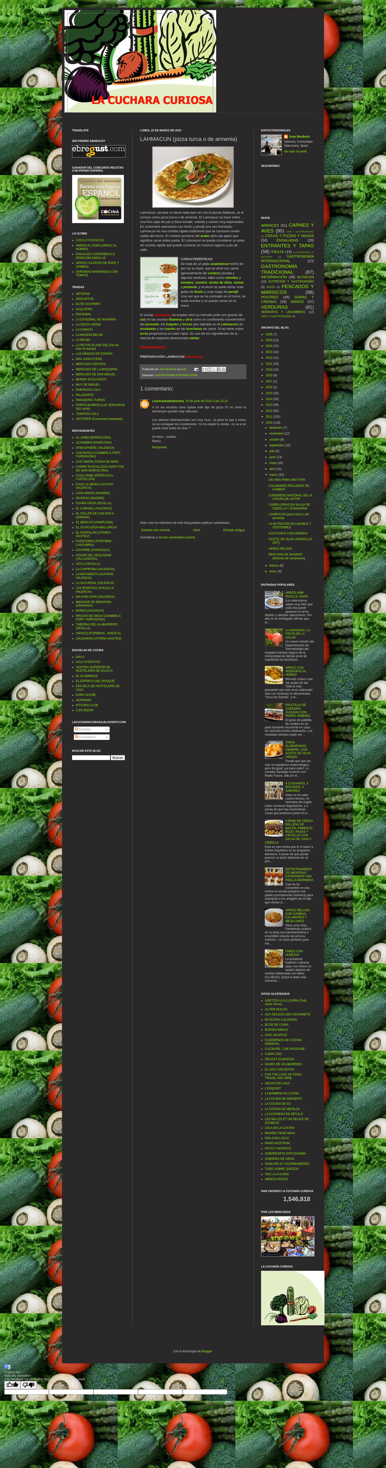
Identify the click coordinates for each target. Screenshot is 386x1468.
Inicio (196, 530)
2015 (269, 393)
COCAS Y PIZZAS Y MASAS (289, 236)
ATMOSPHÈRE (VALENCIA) (95, 448)
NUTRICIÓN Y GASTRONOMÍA (291, 281)
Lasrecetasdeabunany (168, 401)
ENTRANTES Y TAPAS (287, 245)
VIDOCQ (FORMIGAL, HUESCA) (98, 633)
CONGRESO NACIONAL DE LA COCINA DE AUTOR (290, 497)
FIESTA (277, 252)
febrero (274, 565)
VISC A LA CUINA (277, 1174)
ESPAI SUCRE (86, 695)
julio (272, 451)
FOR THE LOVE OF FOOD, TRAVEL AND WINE (283, 1076)
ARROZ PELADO (280, 548)
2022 (269, 358)
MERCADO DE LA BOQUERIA (96, 369)
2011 (269, 416)
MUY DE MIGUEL (88, 384)
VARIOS (297, 302)
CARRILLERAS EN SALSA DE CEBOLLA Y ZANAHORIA (289, 506)
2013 (269, 405)
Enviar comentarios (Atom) (177, 537)
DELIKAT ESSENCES (280, 1059)
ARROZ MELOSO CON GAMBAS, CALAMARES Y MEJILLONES (297, 915)
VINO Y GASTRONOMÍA (276, 316)
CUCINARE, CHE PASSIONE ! (285, 1049)
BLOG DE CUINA (276, 1024)
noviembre (276, 433)
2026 (269, 334)
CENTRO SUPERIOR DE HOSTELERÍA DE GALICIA (94, 668)
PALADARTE (84, 395)
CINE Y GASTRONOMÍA (300, 231)
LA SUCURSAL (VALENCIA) (95, 583)
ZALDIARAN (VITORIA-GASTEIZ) (99, 638)
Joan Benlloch (299, 136)
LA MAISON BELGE (89, 335)
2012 (269, 411)
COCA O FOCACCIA (90, 240)
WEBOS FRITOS (276, 1179)
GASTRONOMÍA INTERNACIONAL (176, 375)
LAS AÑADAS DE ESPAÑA (94, 353)
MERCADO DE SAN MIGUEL (96, 374)
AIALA (80, 657)
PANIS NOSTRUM (277, 1143)
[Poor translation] (28, 1385)
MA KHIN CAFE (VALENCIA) (95, 597)
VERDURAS (274, 307)
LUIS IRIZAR (84, 710)
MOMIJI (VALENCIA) (90, 610)
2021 (269, 364)
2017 (269, 381)
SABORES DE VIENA (279, 1159)
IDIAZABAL (83, 314)
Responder (159, 447)
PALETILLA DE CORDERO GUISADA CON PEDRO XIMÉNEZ (297, 710)
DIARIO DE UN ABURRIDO (283, 1064)
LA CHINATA (84, 329)
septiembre (277, 445)
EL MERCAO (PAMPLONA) (94, 522)
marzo (274, 475)
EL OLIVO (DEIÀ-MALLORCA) (96, 527)
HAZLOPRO (84, 309)
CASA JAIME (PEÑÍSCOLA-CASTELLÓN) (95, 477)
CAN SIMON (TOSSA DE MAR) (97, 461)
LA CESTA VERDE (88, 324)
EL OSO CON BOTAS (279, 1069)
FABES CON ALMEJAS (294, 953)
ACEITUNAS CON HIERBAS (288, 533)
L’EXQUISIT (273, 1088)
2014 (269, 399)
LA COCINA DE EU (278, 1103)
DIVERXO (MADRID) (90, 498)
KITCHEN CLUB (87, 705)
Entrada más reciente (155, 530)
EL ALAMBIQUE (87, 676)
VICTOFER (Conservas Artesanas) (99, 419)
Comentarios (85, 737)
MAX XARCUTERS (89, 359)
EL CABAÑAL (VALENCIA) (94, 508)
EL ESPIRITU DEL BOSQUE (95, 681)
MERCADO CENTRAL (91, 364)
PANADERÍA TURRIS (90, 400)
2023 (269, 352)
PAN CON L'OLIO (277, 1138)
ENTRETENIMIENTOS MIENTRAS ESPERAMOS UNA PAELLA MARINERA (299, 874)
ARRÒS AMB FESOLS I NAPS (296, 594)
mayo (273, 463)
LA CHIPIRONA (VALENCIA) (95, 569)
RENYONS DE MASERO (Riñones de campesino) (287, 556)
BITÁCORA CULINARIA (281, 1019)
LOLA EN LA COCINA (279, 1128)
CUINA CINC (273, 1054)
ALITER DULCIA (276, 1009)
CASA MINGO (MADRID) (93, 493)
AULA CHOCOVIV (88, 662)
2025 (269, 340)
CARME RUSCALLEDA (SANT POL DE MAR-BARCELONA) (100, 468)
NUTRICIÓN (305, 277)
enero (273, 571)
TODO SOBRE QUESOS (282, 1169)
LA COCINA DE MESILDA (282, 1109)
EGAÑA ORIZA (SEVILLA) (93, 503)
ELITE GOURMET (88, 304)
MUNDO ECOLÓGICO (91, 379)
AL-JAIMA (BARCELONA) (93, 437)
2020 (269, 369)
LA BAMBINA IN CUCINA (282, 1093)
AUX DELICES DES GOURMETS (287, 1014)
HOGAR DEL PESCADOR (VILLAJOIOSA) (93, 557)
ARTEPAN (83, 294)
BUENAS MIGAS (276, 1029)
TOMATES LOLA (87, 414)
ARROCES (270, 225)
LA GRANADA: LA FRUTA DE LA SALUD (297, 633)
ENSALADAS (287, 240)
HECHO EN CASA (277, 1083)
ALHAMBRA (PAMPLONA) (94, 442)
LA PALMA (83, 340)
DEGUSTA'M (84, 299)
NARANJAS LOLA (88, 389)
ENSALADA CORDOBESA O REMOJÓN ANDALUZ (95, 255)
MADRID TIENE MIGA (280, 1133)
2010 (269, 422)
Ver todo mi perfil (295, 151)
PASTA (271, 287)
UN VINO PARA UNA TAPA (287, 480)
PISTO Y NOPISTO (278, 1148)
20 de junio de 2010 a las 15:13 (206, 401)
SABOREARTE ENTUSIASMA (285, 1153)
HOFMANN (83, 700)
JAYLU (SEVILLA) (88, 564)
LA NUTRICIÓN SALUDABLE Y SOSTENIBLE (290, 525)
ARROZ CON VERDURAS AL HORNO (296, 671)
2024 (269, 346)
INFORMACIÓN (274, 277)
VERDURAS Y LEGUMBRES (283, 312)
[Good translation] (12, 1385)
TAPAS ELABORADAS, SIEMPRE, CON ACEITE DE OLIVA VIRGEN (298, 750)
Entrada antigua (234, 530)
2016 (269, 387)
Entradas (83, 729)
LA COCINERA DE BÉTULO (284, 1114)
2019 (269, 375)
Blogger (207, 1351)
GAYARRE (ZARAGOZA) (93, 550)
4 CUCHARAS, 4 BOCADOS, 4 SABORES (296, 787)
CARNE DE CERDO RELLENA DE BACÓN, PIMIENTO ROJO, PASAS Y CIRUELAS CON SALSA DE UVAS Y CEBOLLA (289, 831)
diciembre (276, 427)
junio (273, 457)
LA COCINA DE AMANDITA (283, 1098)
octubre (274, 439)
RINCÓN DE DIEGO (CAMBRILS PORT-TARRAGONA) (98, 617)
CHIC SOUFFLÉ (276, 1035)
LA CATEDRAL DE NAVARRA (96, 319)
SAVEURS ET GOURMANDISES (287, 1164)
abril (272, 469)
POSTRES (269, 297)
